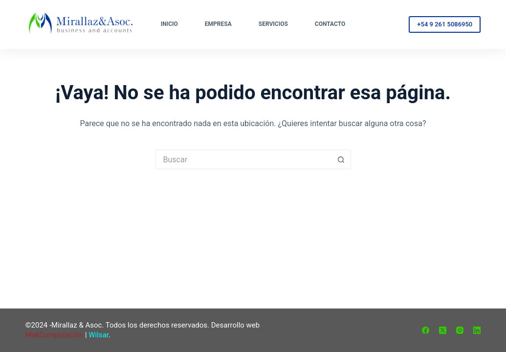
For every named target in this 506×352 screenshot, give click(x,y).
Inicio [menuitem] (169, 24)
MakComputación (54, 334)
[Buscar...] (243, 159)
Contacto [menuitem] (330, 24)
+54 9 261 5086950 (444, 24)
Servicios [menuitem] (273, 24)
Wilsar (98, 334)
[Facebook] (425, 330)
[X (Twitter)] (442, 330)
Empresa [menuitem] (218, 24)
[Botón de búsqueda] (341, 159)
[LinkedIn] (477, 330)
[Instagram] (459, 330)
